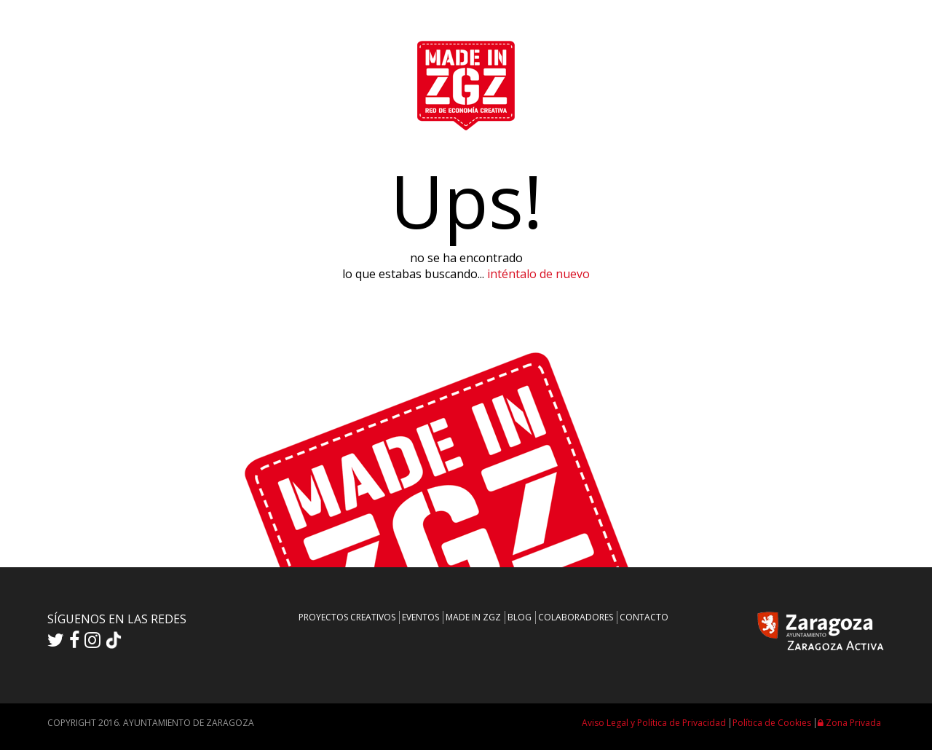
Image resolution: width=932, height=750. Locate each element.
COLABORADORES (575, 617)
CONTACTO (644, 617)
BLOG (520, 617)
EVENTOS (420, 617)
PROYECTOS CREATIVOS (347, 617)
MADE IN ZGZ (473, 617)
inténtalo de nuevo (538, 274)
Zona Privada (849, 723)
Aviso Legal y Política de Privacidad (654, 723)
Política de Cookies (771, 723)
